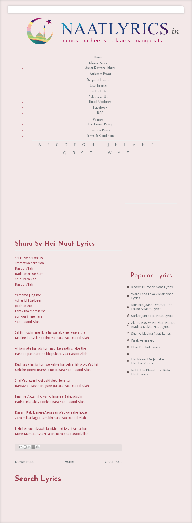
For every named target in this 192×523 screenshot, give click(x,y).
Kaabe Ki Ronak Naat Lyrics (152, 287)
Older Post (113, 461)
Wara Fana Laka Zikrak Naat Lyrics (152, 296)
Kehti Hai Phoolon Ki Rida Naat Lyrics (150, 372)
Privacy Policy (100, 130)
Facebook (100, 107)
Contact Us (98, 91)
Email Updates (100, 102)
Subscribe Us (98, 97)
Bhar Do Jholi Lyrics (145, 347)
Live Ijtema (98, 86)
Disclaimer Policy (100, 124)
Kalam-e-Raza (100, 74)
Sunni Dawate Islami (100, 68)
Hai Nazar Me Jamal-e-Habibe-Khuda (148, 361)
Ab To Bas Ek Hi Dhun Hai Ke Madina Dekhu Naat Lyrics (153, 324)
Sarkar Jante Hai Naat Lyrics (152, 316)
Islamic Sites (98, 63)
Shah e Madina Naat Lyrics (151, 333)
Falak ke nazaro (142, 340)
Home (98, 57)
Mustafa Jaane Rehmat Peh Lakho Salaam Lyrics (151, 307)
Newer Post (24, 461)
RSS (100, 113)
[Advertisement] (89, 194)
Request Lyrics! (98, 80)
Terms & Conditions (100, 136)
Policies (98, 120)
